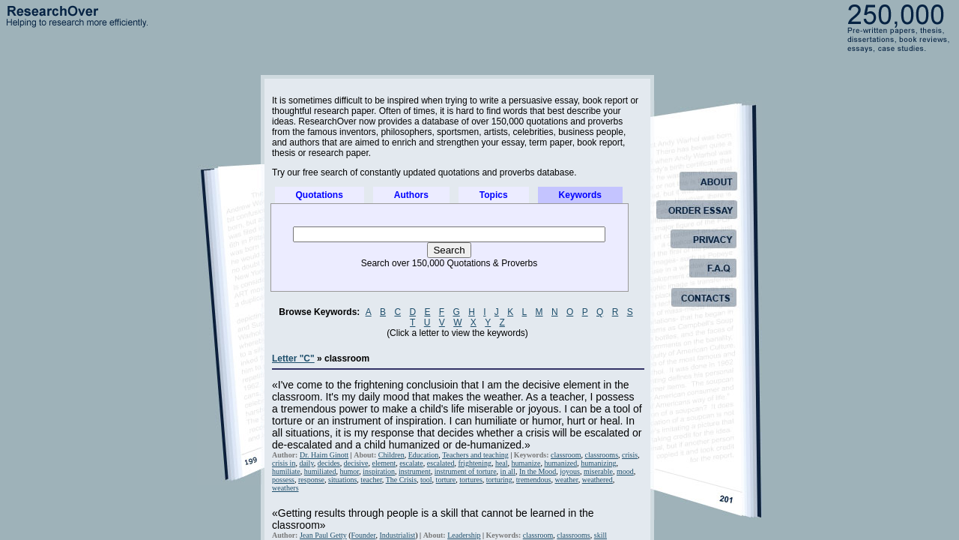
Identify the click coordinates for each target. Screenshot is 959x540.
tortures (470, 480)
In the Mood (537, 471)
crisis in (283, 463)
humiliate (286, 471)
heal (501, 463)
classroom (566, 455)
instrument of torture (466, 471)
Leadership (463, 535)
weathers (285, 488)
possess (283, 480)
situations (342, 480)
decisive (356, 463)
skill (600, 535)
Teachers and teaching (475, 455)
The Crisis (401, 480)
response (311, 480)
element (384, 463)
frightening (474, 463)
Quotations (319, 195)
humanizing (598, 463)
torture (446, 480)
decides (329, 463)
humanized (560, 463)
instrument (415, 471)
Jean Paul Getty (323, 535)
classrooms (601, 455)
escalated (441, 463)
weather (566, 480)
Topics (494, 195)
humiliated (320, 471)
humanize (526, 463)
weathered (597, 480)
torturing (499, 480)
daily (306, 463)
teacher (370, 480)
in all (507, 471)
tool (426, 480)
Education (423, 455)
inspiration (379, 471)
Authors (411, 195)
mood (625, 471)
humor (350, 471)
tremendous (533, 480)
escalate (411, 463)
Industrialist (398, 535)
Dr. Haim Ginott (324, 455)
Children (391, 455)
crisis (630, 455)
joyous (570, 471)
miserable (598, 471)
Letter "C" (293, 358)
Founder (363, 535)
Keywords (580, 195)
